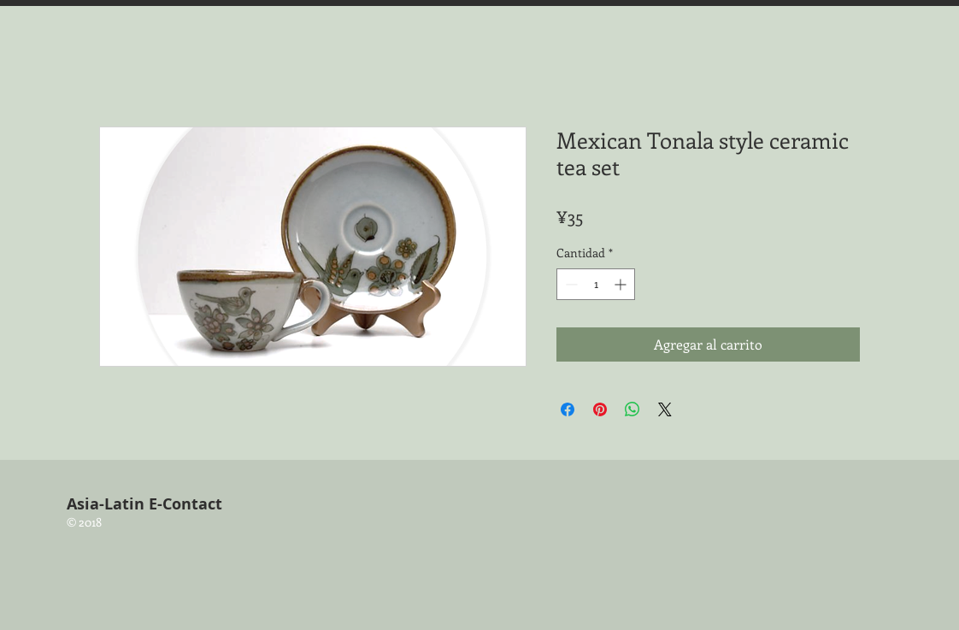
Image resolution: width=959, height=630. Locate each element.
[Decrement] (569, 284)
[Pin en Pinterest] (600, 409)
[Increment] (621, 284)
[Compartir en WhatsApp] (632, 409)
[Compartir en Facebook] (567, 409)
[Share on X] (665, 409)
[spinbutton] (595, 284)
